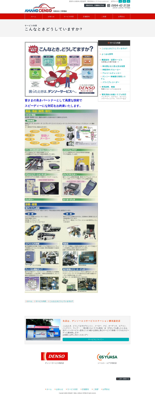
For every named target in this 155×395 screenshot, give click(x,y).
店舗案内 (85, 389)
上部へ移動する (123, 379)
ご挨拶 (95, 389)
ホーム (29, 301)
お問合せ (106, 389)
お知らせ (59, 389)
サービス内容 (40, 301)
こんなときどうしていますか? (60, 301)
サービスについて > (95, 339)
